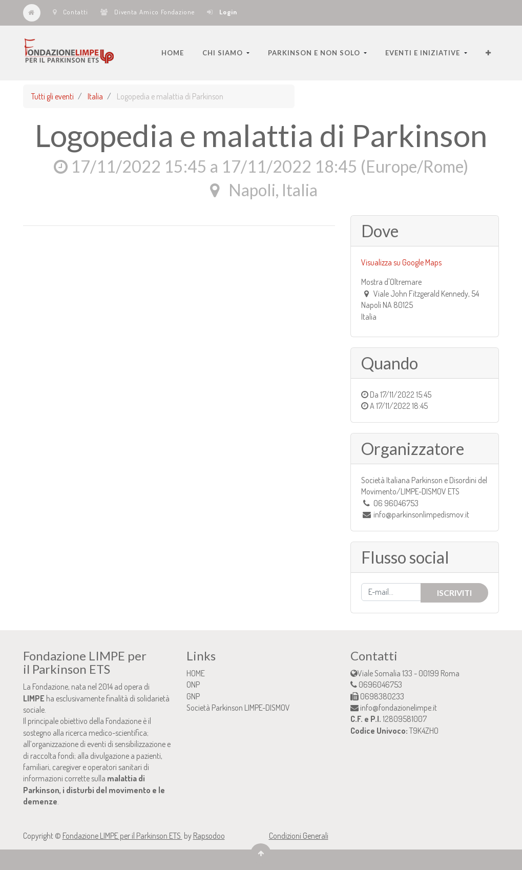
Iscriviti (454, 592)
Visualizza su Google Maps (401, 262)
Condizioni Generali (298, 836)
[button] (488, 53)
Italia (95, 96)
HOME (195, 673)
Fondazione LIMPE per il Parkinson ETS (122, 836)
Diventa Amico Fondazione (147, 12)
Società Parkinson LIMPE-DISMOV (238, 707)
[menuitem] (172, 53)
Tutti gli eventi (52, 96)
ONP (193, 684)
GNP (193, 696)
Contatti (70, 12)
